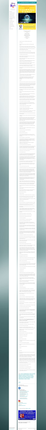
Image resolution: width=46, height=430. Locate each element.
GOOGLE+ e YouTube (28, 408)
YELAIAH (32, 376)
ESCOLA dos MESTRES (12, 15)
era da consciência (24, 376)
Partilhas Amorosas (11, 22)
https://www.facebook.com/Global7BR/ (23, 396)
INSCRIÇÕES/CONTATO (12, 21)
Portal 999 (20, 376)
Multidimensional (28, 377)
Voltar (19, 382)
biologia (32, 377)
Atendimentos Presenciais (12, 26)
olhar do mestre (20, 377)
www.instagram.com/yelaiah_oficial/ (21, 405)
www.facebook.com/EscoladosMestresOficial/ (24, 391)
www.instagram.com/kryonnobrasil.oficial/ (22, 403)
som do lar (29, 376)
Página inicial (11, 11)
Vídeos (10, 27)
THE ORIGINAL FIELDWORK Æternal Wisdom (12, 18)
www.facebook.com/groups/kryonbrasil (23, 398)
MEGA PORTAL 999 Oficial (12, 16)
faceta (24, 377)
